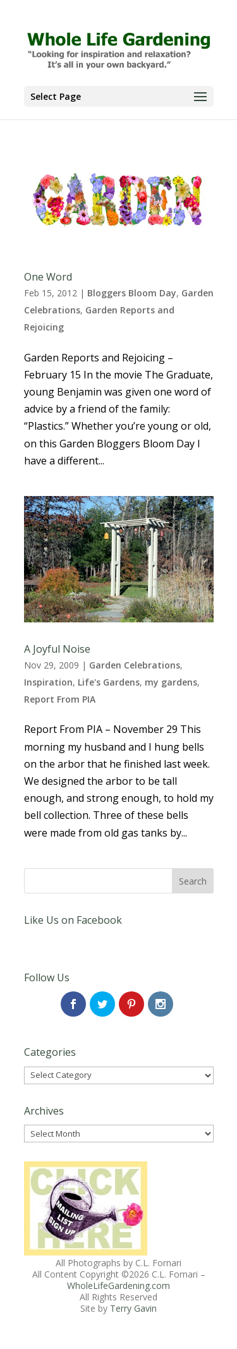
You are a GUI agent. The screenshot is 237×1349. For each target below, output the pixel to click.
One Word (48, 277)
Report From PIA (59, 699)
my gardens (171, 682)
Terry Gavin (133, 1308)
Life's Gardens (109, 682)
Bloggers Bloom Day (131, 293)
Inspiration (48, 682)
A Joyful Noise (57, 649)
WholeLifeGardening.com (118, 1285)
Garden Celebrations (134, 665)
